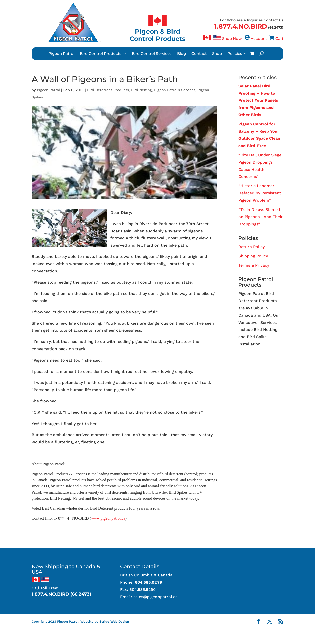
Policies (234, 54)
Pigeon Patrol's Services (174, 90)
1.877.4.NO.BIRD (240, 26)
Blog (181, 54)
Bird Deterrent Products (108, 90)
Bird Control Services (152, 54)
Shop (217, 54)
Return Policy (251, 246)
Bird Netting (141, 90)
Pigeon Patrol (61, 54)
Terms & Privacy (253, 265)
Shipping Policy (253, 256)
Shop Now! (232, 38)
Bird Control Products (100, 54)
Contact (199, 54)
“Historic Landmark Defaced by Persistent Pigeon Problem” (259, 193)
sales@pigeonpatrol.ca (155, 596)
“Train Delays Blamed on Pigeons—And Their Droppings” (260, 217)
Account (259, 38)
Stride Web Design (114, 621)
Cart (279, 38)
